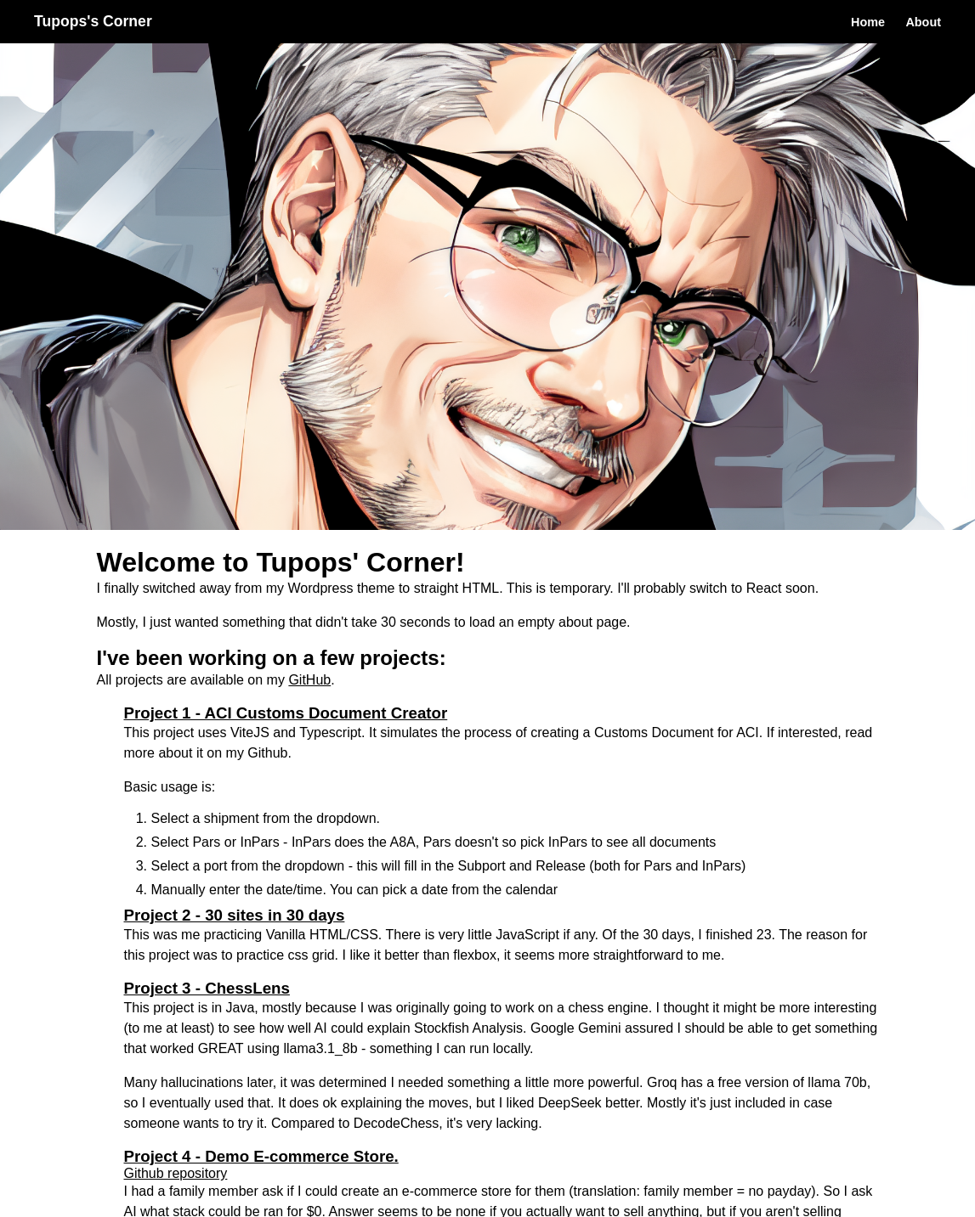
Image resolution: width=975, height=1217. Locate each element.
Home (868, 22)
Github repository (176, 1173)
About (923, 22)
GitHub (309, 680)
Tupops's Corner (93, 21)
